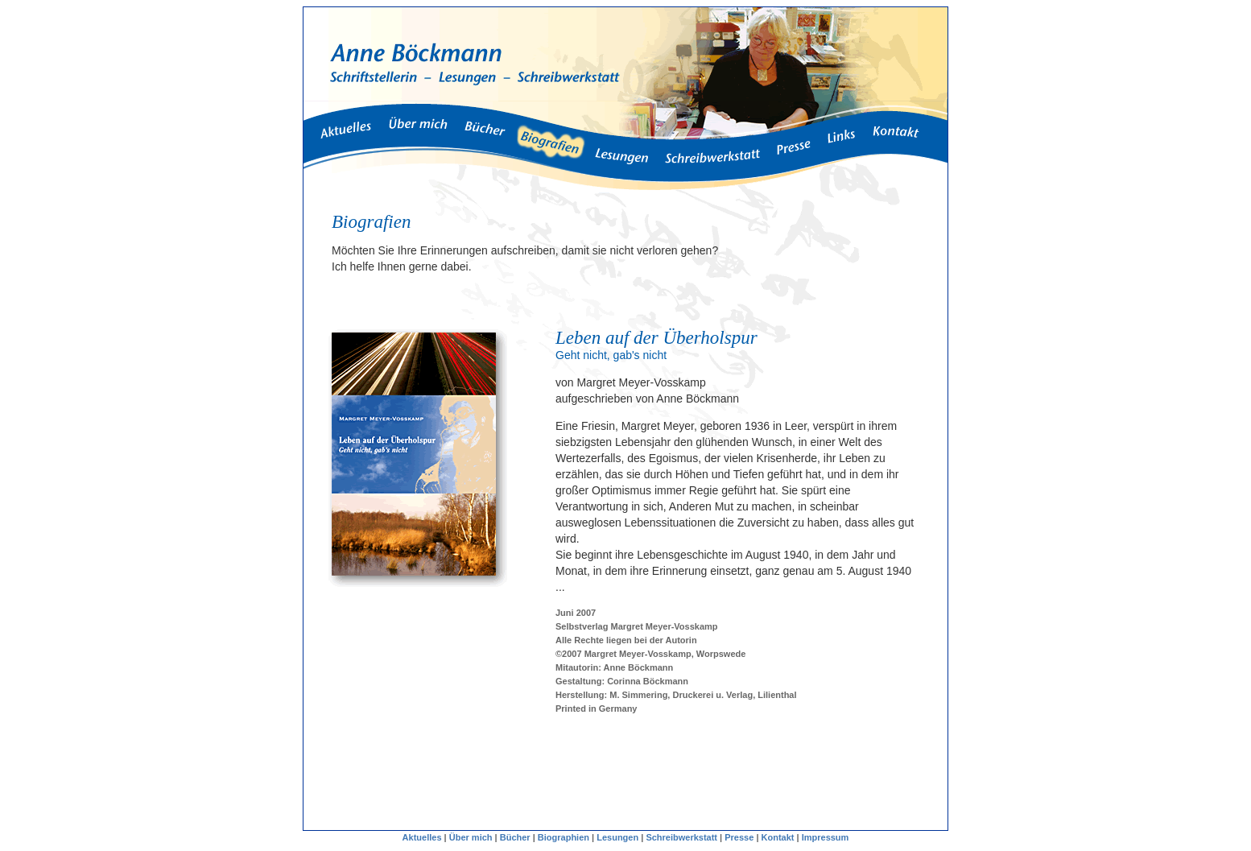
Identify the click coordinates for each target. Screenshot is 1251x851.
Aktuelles (422, 837)
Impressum (825, 837)
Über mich (471, 837)
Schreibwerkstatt (681, 837)
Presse (739, 837)
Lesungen (617, 837)
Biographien (563, 837)
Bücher (515, 837)
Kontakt (777, 837)
